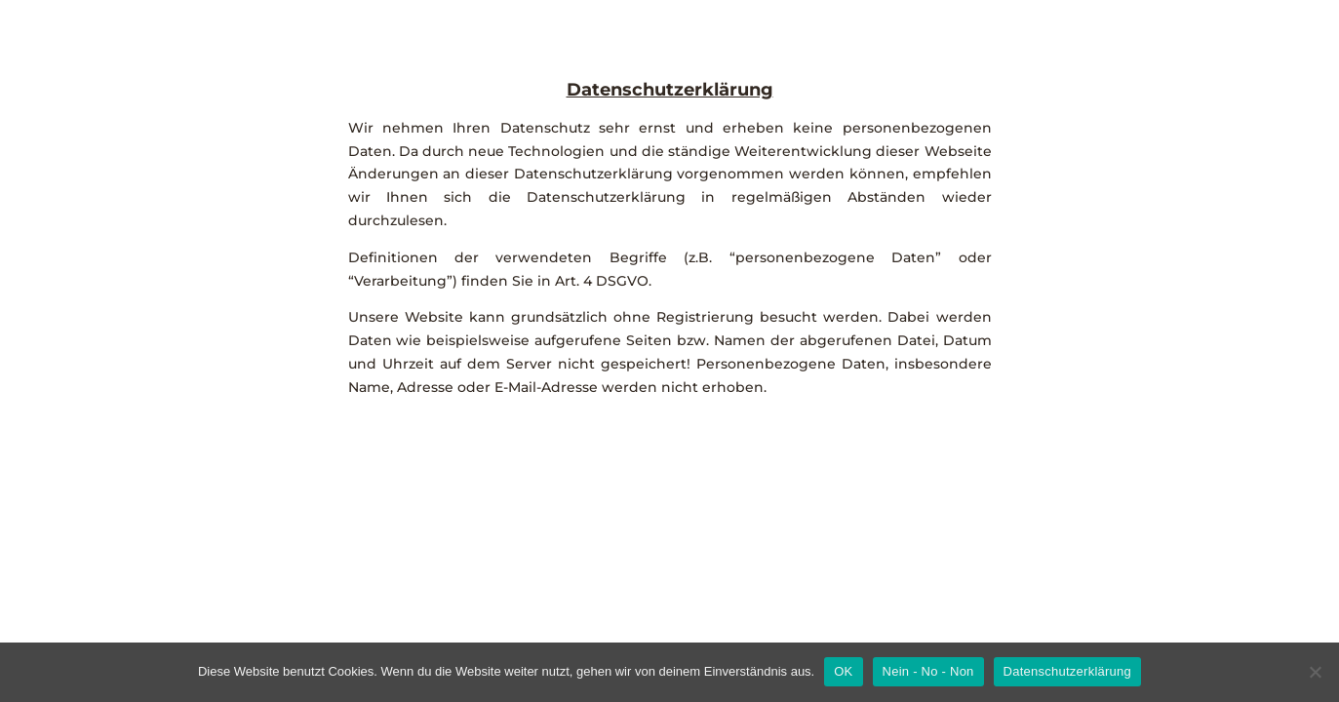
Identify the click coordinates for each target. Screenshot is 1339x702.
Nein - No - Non (928, 671)
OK (843, 671)
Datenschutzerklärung (1067, 671)
